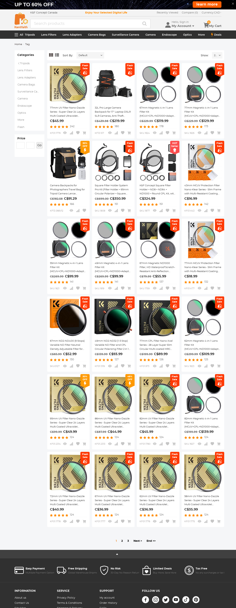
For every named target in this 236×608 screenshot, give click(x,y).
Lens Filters (48, 36)
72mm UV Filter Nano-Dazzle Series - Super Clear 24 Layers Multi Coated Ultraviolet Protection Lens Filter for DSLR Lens (67, 511)
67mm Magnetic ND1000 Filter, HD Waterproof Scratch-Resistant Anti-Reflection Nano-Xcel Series (157, 271)
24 (215, 57)
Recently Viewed (167, 14)
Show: (205, 57)
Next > (137, 551)
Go (39, 157)
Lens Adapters (72, 36)
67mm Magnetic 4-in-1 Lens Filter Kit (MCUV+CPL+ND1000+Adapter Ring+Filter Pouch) (159, 116)
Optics (187, 36)
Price (21, 149)
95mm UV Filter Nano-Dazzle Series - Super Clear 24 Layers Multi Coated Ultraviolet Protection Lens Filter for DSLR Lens (67, 431)
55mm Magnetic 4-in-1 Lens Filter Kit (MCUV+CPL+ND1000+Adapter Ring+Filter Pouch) (69, 273)
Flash (21, 137)
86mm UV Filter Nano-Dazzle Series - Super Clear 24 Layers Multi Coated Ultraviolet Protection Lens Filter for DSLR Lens (112, 431)
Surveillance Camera (125, 36)
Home (18, 46)
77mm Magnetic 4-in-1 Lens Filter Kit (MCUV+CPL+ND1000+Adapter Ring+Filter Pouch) (203, 116)
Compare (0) (190, 14)
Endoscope (169, 36)
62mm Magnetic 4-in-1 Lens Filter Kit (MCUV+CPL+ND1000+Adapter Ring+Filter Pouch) (203, 353)
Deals (216, 36)
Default (83, 57)
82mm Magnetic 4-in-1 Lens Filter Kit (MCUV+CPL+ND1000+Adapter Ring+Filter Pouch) (203, 433)
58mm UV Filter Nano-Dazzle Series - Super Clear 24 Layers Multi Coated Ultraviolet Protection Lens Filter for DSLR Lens (201, 511)
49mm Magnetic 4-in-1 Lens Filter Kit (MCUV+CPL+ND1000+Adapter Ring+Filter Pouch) (114, 273)
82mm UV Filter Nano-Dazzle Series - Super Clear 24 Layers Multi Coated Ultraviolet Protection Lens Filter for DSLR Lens (157, 431)
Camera (150, 36)
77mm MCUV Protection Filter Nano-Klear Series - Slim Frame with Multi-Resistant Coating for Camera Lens (200, 271)
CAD (211, 14)
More (201, 36)
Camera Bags (97, 36)
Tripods (30, 36)
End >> (151, 551)
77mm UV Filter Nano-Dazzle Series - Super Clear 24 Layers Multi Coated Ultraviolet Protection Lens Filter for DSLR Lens (67, 114)
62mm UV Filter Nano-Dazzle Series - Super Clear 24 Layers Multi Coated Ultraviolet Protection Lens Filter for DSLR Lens (157, 511)
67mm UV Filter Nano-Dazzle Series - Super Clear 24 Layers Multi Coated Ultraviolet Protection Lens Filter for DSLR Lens (112, 511)
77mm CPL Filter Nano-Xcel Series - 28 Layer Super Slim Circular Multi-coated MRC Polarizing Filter (158, 351)
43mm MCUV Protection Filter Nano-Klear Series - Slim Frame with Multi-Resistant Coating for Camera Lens (200, 194)
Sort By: (68, 57)
